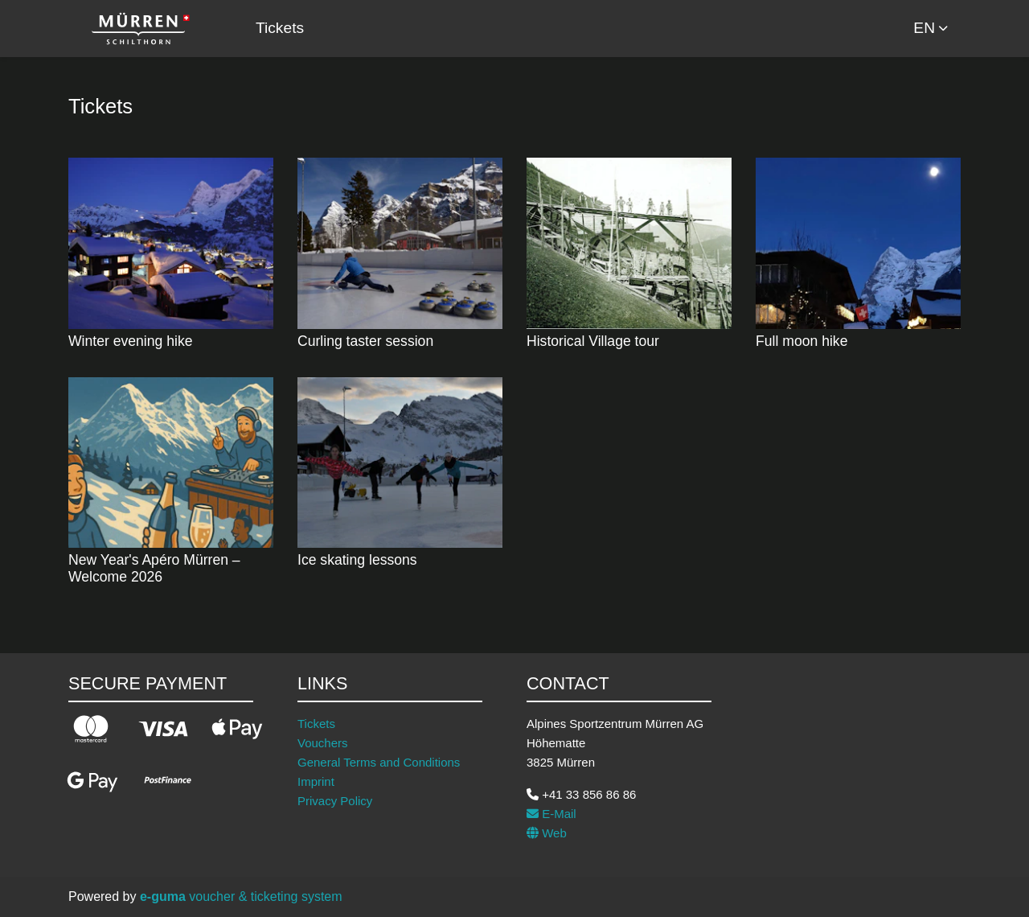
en (924, 27)
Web (547, 833)
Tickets (280, 27)
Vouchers (322, 743)
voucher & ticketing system (241, 896)
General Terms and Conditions (378, 762)
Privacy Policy (334, 801)
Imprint (315, 781)
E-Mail (551, 813)
